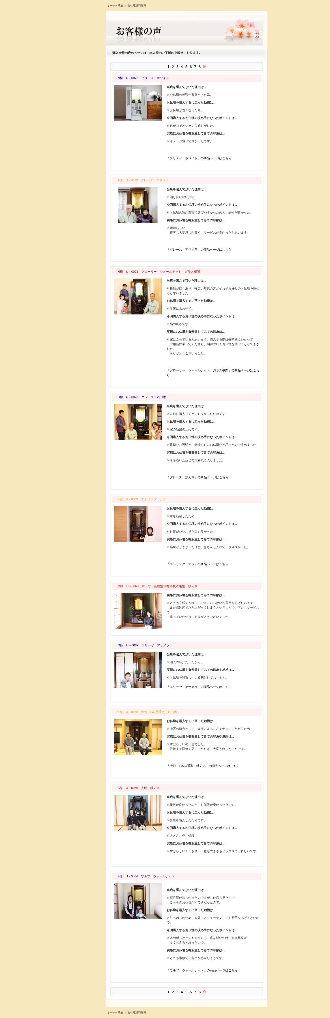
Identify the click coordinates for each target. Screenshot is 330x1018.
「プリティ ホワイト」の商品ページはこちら (199, 158)
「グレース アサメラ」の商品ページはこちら (199, 249)
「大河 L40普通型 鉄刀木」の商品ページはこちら (203, 766)
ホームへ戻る (115, 5)
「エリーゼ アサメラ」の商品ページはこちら (199, 687)
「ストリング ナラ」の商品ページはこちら (197, 564)
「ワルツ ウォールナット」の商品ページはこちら (202, 970)
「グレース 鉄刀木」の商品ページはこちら (197, 477)
